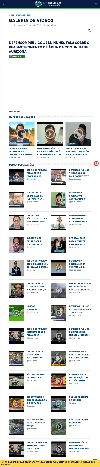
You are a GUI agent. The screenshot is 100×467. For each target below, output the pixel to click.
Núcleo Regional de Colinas (78, 398)
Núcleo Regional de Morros (78, 421)
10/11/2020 (74, 403)
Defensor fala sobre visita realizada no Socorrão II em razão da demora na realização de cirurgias (36, 354)
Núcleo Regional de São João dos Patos (36, 422)
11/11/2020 (74, 383)
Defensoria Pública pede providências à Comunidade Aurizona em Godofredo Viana (49, 151)
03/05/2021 (17, 56)
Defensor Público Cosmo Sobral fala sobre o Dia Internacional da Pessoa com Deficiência (80, 309)
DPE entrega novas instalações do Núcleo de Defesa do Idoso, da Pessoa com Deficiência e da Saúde (80, 286)
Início (11, 15)
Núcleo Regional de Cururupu (36, 376)
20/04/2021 (75, 179)
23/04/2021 (32, 179)
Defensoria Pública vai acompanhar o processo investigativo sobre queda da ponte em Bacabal (79, 195)
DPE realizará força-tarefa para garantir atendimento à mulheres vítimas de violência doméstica (79, 241)
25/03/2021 (32, 270)
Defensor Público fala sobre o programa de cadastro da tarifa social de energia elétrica (37, 173)
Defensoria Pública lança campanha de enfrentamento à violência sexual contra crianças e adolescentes (79, 264)
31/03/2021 (74, 247)
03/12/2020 (75, 315)
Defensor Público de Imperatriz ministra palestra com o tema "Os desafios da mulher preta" (79, 332)
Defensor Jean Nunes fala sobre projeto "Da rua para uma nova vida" (79, 354)
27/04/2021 (43, 158)
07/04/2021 (75, 202)
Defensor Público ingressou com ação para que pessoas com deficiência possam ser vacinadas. (78, 151)
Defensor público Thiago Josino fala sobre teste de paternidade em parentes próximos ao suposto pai (80, 173)
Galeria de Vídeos (23, 15)
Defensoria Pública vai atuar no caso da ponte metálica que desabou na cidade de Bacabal (37, 218)
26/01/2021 (32, 293)
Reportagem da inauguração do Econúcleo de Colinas (78, 377)
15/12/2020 (74, 293)
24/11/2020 (32, 361)
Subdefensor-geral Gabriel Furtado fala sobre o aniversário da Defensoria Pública (35, 241)
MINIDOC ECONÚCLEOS (33, 308)
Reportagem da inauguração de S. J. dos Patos (37, 400)
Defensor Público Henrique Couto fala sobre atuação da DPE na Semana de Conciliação (37, 332)
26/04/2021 (71, 158)
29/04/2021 (14, 158)
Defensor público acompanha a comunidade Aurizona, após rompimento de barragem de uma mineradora (21, 151)
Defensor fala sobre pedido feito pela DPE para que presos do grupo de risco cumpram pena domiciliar (37, 286)
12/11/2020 (32, 380)
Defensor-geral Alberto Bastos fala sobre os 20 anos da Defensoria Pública (78, 218)
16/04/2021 (32, 202)
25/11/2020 (74, 338)
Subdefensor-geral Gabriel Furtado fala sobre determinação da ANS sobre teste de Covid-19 (38, 195)
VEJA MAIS (50, 446)
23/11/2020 (74, 361)
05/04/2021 (75, 225)
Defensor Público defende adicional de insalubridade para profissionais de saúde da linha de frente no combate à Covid (37, 264)
